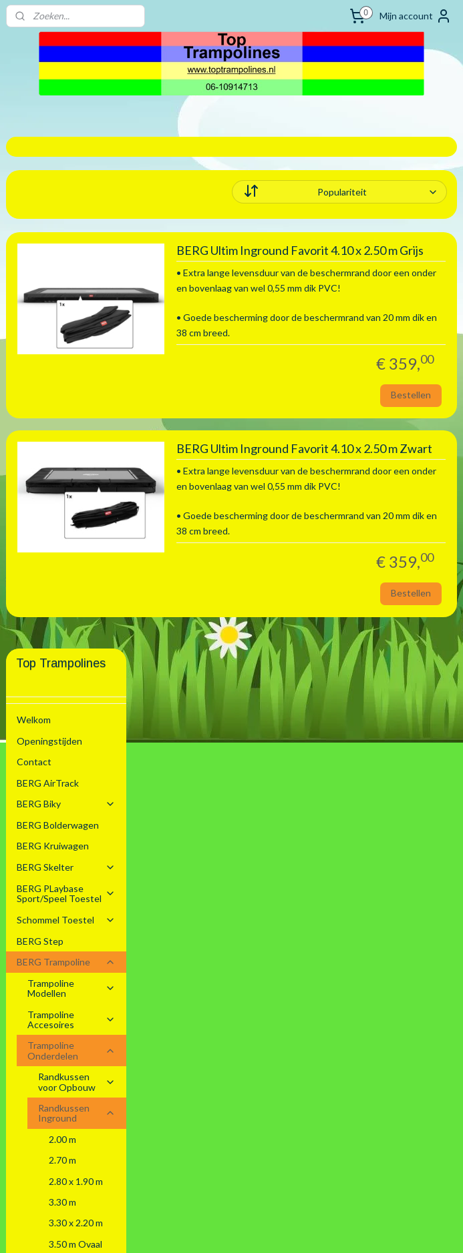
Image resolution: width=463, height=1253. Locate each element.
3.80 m (62, 753)
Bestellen (411, 454)
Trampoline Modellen (71, 476)
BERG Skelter (66, 355)
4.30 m (62, 795)
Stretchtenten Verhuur (65, 1025)
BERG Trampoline (66, 450)
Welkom (34, 208)
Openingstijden (49, 229)
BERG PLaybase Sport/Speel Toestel (66, 381)
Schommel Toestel (66, 408)
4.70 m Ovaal (75, 815)
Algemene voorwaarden (44, 1051)
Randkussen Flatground (77, 862)
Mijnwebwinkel (368, 1228)
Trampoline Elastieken (61, 894)
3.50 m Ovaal (75, 732)
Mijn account (415, 16)
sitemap (189, 1228)
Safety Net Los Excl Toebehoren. (77, 952)
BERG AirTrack (48, 271)
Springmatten (77, 920)
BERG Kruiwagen (53, 334)
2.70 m (62, 648)
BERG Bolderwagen (58, 313)
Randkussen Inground (77, 601)
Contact (34, 250)
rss (213, 1228)
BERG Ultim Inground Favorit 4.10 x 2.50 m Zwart (365, 523)
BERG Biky (66, 292)
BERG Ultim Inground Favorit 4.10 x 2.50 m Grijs (375, 258)
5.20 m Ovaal (75, 837)
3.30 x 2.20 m (76, 711)
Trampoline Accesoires (71, 507)
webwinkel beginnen (259, 1228)
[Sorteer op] (373, 192)
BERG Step (40, 429)
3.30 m (62, 690)
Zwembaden (66, 1004)
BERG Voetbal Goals (59, 983)
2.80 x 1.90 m (76, 669)
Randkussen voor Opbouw (77, 569)
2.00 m (62, 627)
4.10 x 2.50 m (76, 774)
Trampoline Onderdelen (71, 538)
